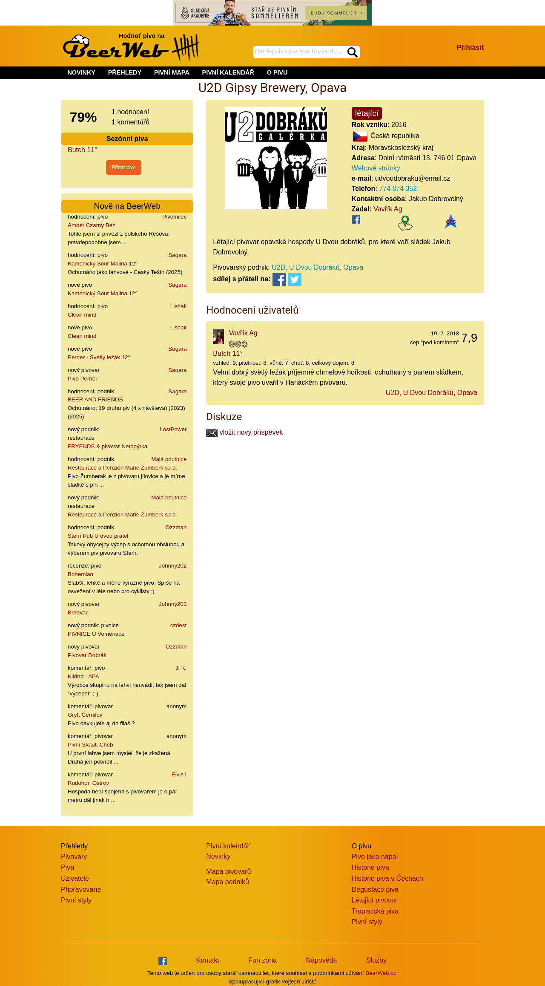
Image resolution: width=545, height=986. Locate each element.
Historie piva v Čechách (387, 878)
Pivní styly (76, 900)
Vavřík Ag (387, 209)
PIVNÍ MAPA (171, 72)
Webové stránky (376, 168)
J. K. (181, 668)
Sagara (177, 255)
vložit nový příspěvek (244, 432)
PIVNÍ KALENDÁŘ (228, 72)
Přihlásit (470, 47)
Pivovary (74, 856)
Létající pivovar (375, 900)
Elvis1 (179, 774)
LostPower (173, 429)
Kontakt (207, 960)
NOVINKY (81, 72)
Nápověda (321, 960)
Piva (67, 867)
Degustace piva (375, 889)
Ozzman (176, 527)
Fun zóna (262, 960)
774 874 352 (398, 188)
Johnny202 (172, 565)
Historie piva (370, 867)
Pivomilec (174, 216)
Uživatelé (75, 878)
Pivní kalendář (227, 846)
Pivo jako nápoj (375, 856)
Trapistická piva (375, 911)
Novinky (218, 856)
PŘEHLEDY (124, 72)
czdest (178, 625)
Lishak (178, 306)
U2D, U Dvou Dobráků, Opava (317, 267)
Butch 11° (83, 149)
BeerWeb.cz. (381, 973)
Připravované (81, 889)
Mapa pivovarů (228, 871)
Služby (376, 960)
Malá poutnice (168, 459)
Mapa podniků (227, 881)
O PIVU (277, 72)
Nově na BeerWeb (127, 206)
